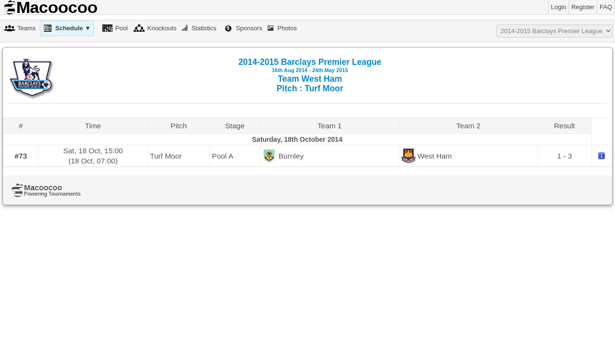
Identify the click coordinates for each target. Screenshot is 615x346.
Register (582, 7)
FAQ (606, 7)
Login (558, 7)
